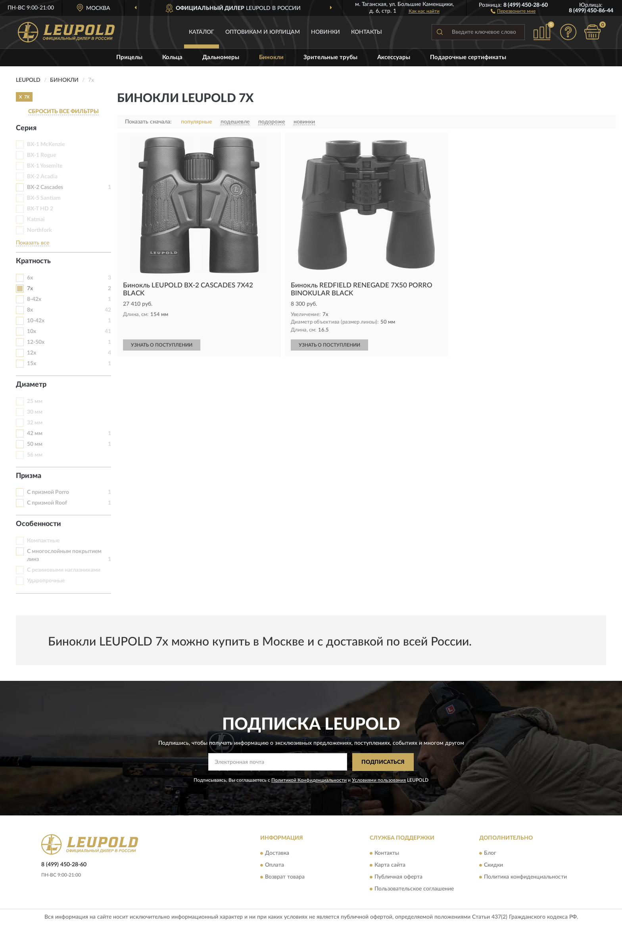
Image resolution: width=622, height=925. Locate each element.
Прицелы (129, 57)
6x (30, 278)
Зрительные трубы (330, 57)
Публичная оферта (398, 877)
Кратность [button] (33, 261)
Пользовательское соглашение (414, 889)
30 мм (34, 412)
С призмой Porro (48, 492)
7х (30, 288)
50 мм (34, 444)
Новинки (325, 32)
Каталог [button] (201, 32)
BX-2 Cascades (45, 187)
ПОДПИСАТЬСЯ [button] (383, 762)
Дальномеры (220, 57)
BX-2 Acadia (42, 176)
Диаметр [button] (31, 384)
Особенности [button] (38, 524)
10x (31, 331)
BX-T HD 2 (40, 209)
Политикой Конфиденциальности (309, 780)
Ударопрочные (46, 581)
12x (31, 353)
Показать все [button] (32, 243)
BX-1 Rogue (41, 155)
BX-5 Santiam (44, 198)
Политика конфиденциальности (525, 877)
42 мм (34, 433)
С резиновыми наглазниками (63, 570)
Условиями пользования (379, 780)
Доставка (277, 853)
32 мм (34, 423)
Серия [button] (26, 128)
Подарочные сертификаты (468, 57)
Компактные (43, 540)
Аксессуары (393, 57)
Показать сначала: (148, 122)
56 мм (34, 455)
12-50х (35, 342)
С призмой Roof (47, 503)
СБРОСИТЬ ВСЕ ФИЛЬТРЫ (63, 111)
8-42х (34, 299)
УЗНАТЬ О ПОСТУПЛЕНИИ (161, 345)
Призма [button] (28, 476)
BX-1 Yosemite (44, 166)
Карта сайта (389, 865)
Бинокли (271, 57)
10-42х (35, 321)
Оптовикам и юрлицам (262, 32)
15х (31, 363)
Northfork (39, 230)
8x (30, 310)
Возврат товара (285, 877)
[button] (513, 10)
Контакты (366, 32)
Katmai (36, 219)
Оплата (274, 865)
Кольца (172, 57)
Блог (490, 853)
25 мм (34, 401)
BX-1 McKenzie (46, 144)
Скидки (493, 865)
